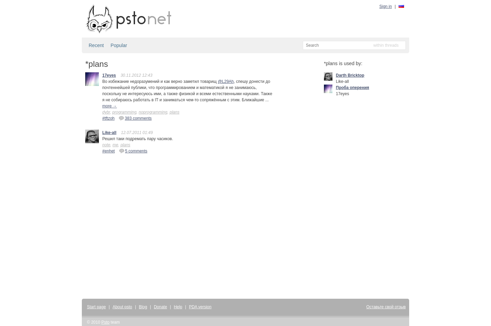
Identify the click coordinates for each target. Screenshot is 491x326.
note (106, 145)
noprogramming (153, 112)
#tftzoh (108, 118)
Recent (96, 45)
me (115, 145)
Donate (160, 307)
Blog (143, 307)
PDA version (200, 307)
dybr (106, 112)
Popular (118, 45)
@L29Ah (226, 81)
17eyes (109, 75)
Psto (105, 322)
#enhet (108, 151)
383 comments (135, 118)
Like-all (109, 132)
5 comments (133, 150)
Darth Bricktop (350, 75)
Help (178, 307)
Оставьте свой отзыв (386, 307)
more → (109, 106)
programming (124, 112)
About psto (122, 307)
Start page (96, 307)
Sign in (386, 6)
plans (174, 112)
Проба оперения (352, 87)
